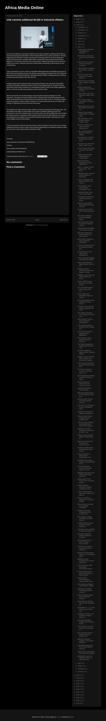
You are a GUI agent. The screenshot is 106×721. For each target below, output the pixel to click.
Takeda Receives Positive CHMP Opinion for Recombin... (86, 175)
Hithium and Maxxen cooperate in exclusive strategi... (85, 499)
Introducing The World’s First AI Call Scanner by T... (86, 211)
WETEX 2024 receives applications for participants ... (85, 333)
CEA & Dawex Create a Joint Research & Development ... (85, 320)
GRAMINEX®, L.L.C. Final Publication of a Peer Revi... (86, 609)
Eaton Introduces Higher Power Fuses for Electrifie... (85, 596)
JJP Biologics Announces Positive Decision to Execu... (86, 198)
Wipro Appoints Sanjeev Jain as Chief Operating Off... (86, 603)
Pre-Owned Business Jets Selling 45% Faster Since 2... (86, 302)
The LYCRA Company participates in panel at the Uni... (86, 101)
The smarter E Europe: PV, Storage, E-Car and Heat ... (86, 314)
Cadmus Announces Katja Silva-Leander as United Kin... (86, 82)
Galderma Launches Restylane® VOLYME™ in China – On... (86, 430)
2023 (78, 675)
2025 (78, 22)
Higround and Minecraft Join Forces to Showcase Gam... (85, 443)
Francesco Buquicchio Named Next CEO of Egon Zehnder (85, 573)
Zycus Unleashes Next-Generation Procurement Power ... (85, 567)
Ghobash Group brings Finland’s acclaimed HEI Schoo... (86, 462)
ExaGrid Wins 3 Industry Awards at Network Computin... (85, 63)
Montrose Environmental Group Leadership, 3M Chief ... (85, 308)
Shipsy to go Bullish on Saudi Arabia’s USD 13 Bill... (86, 264)
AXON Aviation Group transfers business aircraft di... (85, 339)
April (79, 663)
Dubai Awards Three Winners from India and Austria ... (86, 480)
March (80, 666)
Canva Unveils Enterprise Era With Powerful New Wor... (86, 364)
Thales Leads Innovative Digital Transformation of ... (85, 436)
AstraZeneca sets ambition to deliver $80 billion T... (86, 530)
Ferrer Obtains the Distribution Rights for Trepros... (85, 295)
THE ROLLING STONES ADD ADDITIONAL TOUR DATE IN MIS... (86, 424)
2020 (78, 683)
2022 (78, 678)
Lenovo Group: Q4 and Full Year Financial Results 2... (85, 400)
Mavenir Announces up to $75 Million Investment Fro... (86, 107)
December (81, 27)
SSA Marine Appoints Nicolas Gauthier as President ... (85, 535)
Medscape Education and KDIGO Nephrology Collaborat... (86, 474)
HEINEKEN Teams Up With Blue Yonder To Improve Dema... (85, 658)
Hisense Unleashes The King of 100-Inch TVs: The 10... (85, 181)
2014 (78, 700)
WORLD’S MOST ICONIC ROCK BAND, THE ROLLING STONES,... (86, 358)
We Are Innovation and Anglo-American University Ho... (85, 126)
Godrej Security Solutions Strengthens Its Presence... (86, 51)
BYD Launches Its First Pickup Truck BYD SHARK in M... (85, 634)
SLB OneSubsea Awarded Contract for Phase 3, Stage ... (86, 377)
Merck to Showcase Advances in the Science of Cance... (85, 383)
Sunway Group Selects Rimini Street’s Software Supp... (86, 114)
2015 (78, 697)
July (79, 41)
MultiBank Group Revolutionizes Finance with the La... (86, 560)
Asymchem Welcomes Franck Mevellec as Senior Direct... (85, 234)
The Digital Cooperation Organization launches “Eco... (85, 346)
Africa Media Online (24, 7)
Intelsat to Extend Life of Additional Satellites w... (86, 412)
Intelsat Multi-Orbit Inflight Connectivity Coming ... (86, 229)
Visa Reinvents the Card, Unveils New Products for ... (86, 628)
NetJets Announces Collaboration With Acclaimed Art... (84, 512)
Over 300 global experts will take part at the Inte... (85, 289)
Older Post (63, 220)
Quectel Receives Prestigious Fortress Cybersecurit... (85, 162)
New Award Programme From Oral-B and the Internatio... (85, 647)
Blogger (71, 717)
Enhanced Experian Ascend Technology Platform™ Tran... (85, 468)
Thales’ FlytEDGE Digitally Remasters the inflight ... (86, 259)
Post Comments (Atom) (41, 225)
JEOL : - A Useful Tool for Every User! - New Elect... (86, 168)
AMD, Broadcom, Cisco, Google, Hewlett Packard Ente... (85, 120)
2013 (78, 703)
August (80, 38)
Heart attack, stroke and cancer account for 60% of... (86, 57)
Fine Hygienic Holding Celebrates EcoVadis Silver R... (85, 518)
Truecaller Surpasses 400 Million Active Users (86, 144)
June (79, 44)
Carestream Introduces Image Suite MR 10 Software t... (85, 548)
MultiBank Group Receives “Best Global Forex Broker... (86, 276)
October (80, 33)
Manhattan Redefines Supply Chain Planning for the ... (86, 621)
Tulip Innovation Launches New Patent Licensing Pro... (86, 70)
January (80, 671)
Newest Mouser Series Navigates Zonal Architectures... (85, 417)
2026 (78, 19)
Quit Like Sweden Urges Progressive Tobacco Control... (85, 223)
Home (37, 220)
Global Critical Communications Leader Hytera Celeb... (86, 579)
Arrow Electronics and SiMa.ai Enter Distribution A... (85, 253)
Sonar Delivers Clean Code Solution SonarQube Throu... (85, 187)
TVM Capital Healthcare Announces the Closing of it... (86, 327)
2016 (78, 695)
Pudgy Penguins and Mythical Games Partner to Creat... (86, 88)
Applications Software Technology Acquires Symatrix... (85, 590)
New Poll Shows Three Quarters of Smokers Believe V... (85, 76)
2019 (78, 686)
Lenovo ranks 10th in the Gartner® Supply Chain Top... (86, 95)
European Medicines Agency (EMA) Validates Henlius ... (86, 352)
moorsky (58, 717)
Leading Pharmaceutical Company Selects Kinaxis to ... (85, 524)
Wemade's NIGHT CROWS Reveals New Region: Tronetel (86, 270)
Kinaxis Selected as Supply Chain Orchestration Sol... (85, 455)
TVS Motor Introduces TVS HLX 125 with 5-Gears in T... (85, 371)
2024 (78, 25)
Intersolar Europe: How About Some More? (85, 193)
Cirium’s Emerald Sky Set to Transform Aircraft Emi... (86, 247)
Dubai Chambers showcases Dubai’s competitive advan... (85, 487)
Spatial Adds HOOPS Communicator (84, 389)
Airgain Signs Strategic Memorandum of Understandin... (85, 156)
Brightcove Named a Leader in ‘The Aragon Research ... (85, 640)
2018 (78, 689)
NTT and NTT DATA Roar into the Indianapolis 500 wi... (86, 407)
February (81, 669)
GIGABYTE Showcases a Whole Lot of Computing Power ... (86, 554)
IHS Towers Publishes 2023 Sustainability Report (85, 217)
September (81, 36)
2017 (78, 692)
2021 (78, 681)
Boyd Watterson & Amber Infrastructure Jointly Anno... (86, 139)
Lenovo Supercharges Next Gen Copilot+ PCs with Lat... (86, 493)
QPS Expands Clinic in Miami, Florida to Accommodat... (85, 541)
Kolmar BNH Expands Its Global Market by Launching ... (86, 240)
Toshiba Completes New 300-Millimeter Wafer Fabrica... (85, 449)
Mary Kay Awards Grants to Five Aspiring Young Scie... (86, 394)
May (79, 47)
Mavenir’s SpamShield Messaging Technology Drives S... (86, 204)
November (81, 30)
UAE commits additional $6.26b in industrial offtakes (85, 132)
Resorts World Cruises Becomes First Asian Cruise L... (85, 283)
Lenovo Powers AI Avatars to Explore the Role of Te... (86, 150)
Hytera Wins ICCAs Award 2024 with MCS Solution (86, 652)
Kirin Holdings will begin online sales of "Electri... (86, 585)
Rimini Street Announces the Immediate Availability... (85, 506)
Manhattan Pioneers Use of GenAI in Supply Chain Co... (85, 615)
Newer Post (11, 220)
